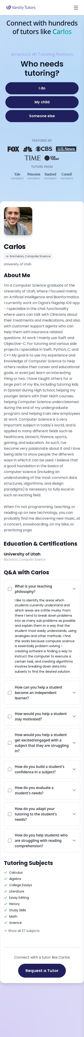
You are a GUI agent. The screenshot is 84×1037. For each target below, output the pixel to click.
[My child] (42, 102)
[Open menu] (75, 7)
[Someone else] (42, 116)
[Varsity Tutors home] (20, 7)
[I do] (42, 88)
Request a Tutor (42, 970)
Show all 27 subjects (22, 931)
